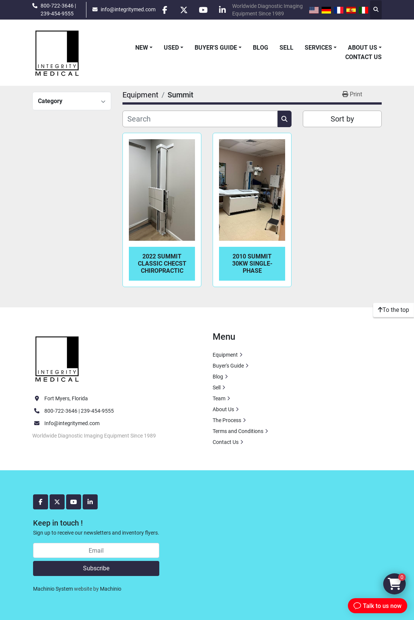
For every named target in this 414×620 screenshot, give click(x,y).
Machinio (110, 589)
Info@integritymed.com (72, 423)
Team (219, 398)
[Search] (200, 119)
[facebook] (165, 9)
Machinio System (53, 589)
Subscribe (96, 568)
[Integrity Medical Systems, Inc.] (57, 358)
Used (171, 47)
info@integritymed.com (128, 9)
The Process (227, 420)
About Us (362, 47)
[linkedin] (222, 9)
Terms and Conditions (238, 431)
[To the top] (393, 310)
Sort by (342, 118)
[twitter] (184, 9)
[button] (144, 47)
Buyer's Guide (216, 47)
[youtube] (203, 9)
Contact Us (363, 57)
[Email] (96, 550)
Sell (286, 47)
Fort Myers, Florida (66, 398)
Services (318, 47)
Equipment (225, 355)
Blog (260, 47)
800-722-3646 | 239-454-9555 (58, 9)
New (141, 47)
